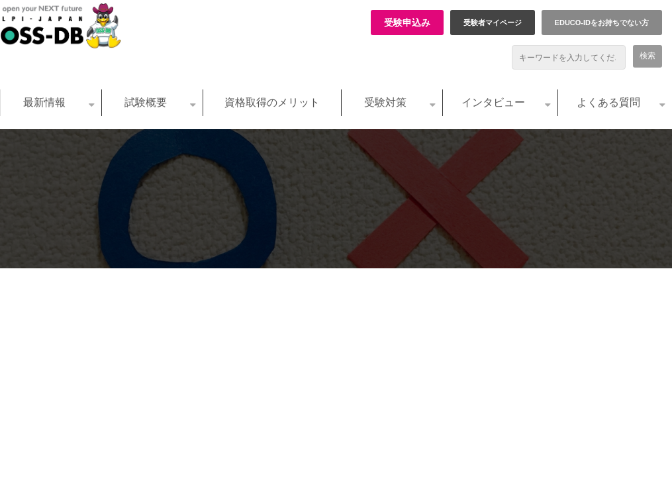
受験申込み (407, 22)
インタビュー (493, 102)
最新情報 (44, 102)
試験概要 (145, 102)
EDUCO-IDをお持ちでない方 (602, 22)
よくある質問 (608, 102)
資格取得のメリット (272, 102)
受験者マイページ (492, 22)
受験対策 (385, 102)
